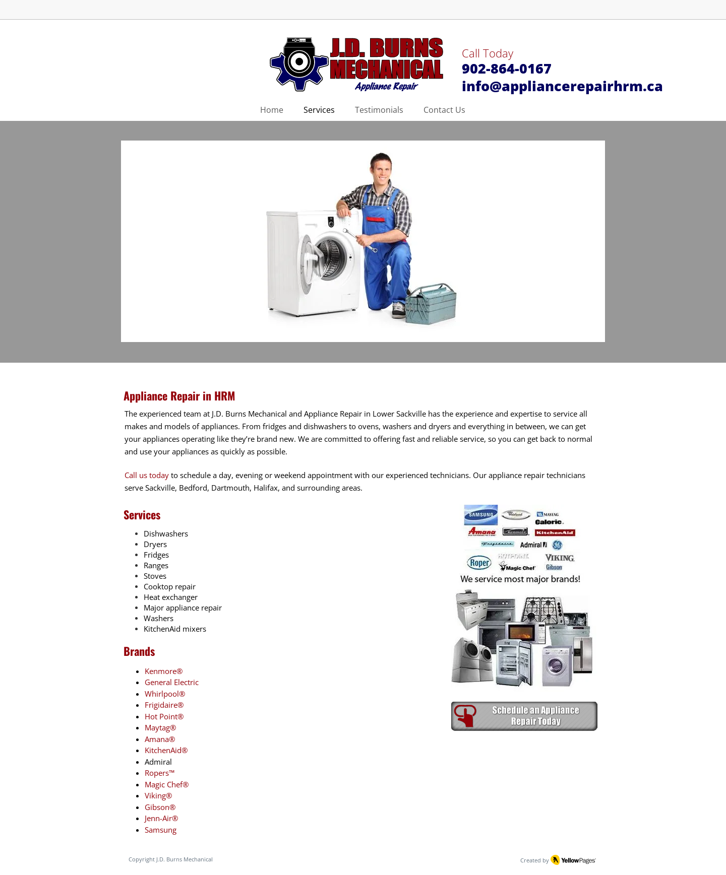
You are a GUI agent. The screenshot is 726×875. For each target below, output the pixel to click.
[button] (363, 241)
